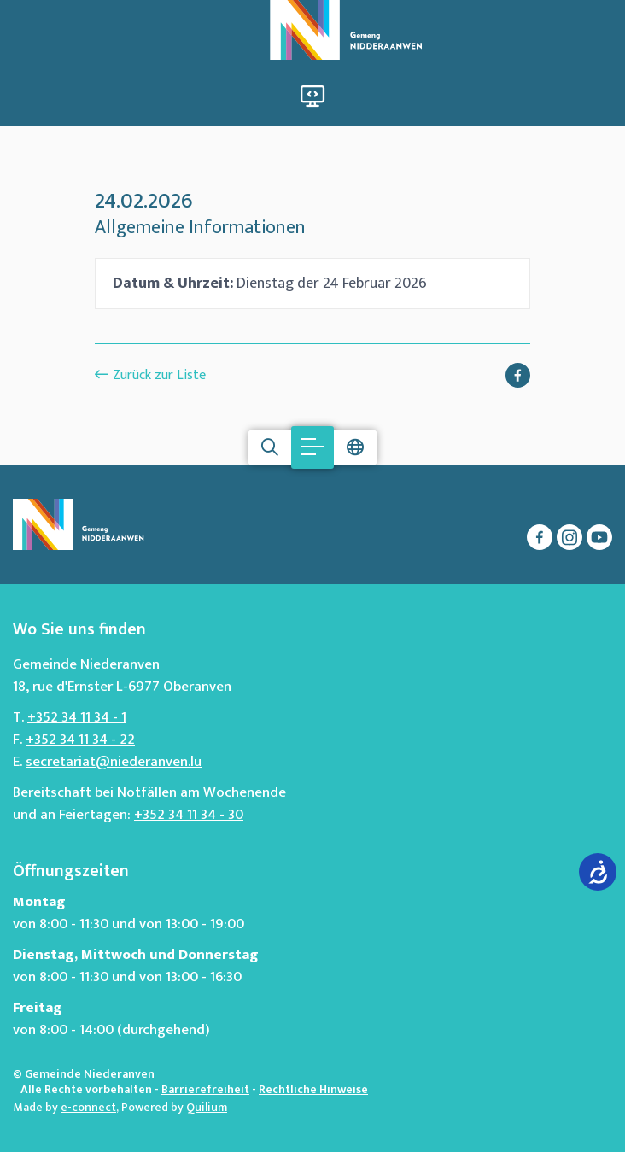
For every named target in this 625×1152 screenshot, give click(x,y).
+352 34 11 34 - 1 (76, 717)
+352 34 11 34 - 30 (188, 815)
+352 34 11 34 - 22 (80, 739)
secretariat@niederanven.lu (114, 762)
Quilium (206, 1107)
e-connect (88, 1107)
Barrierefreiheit (205, 1089)
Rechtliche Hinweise (313, 1089)
